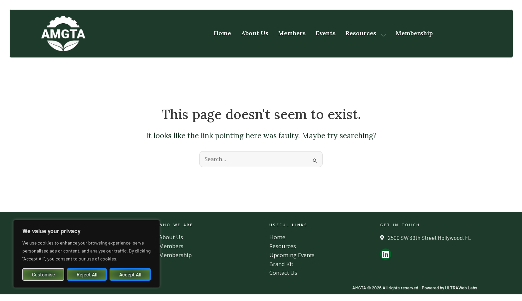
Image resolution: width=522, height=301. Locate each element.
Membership (414, 33)
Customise (43, 274)
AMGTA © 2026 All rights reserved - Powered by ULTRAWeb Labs (413, 287)
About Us (254, 33)
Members (292, 33)
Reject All (87, 274)
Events (326, 33)
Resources (366, 33)
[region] (86, 254)
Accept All (130, 274)
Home (222, 33)
